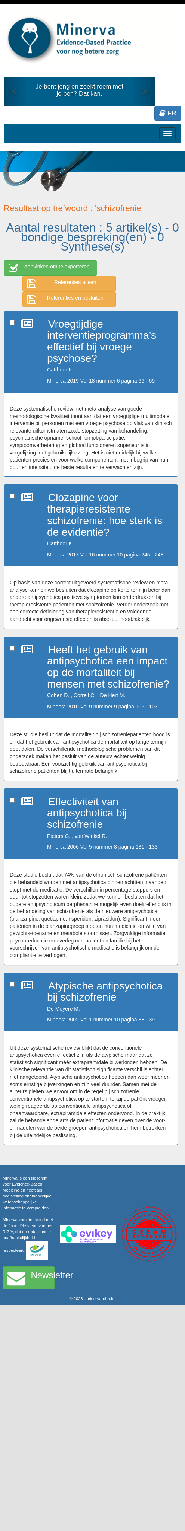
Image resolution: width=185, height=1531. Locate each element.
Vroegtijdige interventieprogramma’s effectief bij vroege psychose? (101, 341)
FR (167, 113)
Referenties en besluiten (65, 299)
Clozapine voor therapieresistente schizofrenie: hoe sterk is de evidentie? (104, 515)
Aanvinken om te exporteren (49, 268)
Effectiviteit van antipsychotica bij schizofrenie (87, 813)
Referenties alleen (61, 283)
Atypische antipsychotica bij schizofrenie (105, 991)
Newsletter (31, 1278)
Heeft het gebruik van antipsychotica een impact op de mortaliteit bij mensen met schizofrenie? (108, 667)
